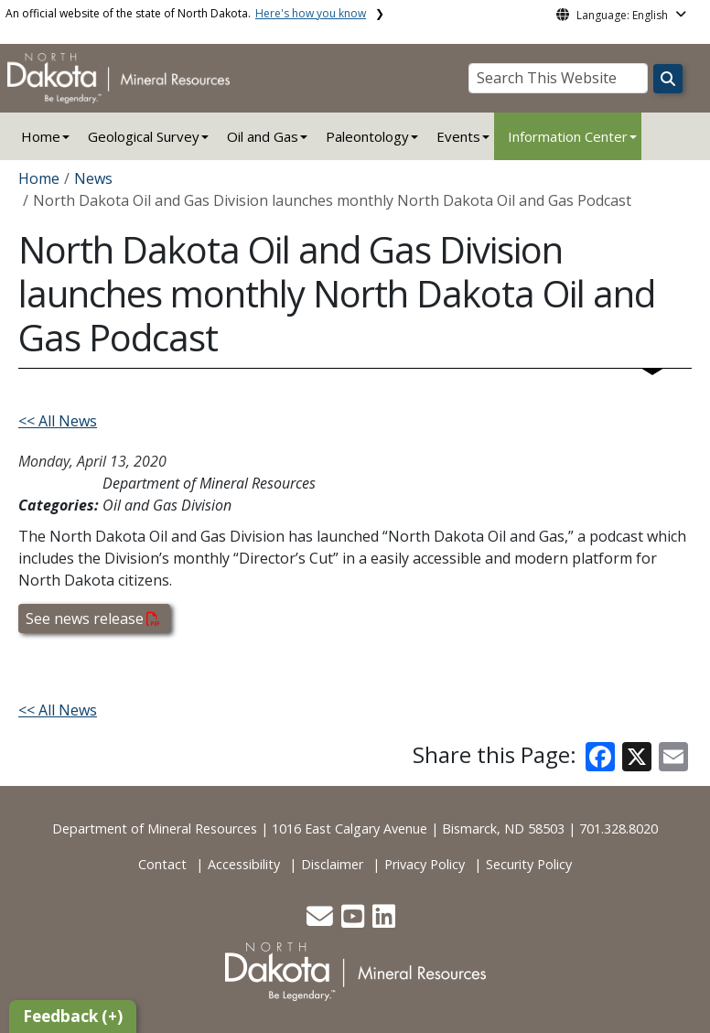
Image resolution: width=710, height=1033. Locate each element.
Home (40, 136)
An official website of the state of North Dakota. (185, 13)
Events (458, 136)
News (93, 178)
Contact (162, 864)
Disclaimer (332, 864)
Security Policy (529, 864)
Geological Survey (143, 136)
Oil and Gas (262, 136)
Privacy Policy (424, 864)
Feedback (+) (73, 1016)
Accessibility (244, 864)
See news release (93, 618)
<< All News (57, 421)
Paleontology (367, 136)
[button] (322, 921)
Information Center (568, 136)
